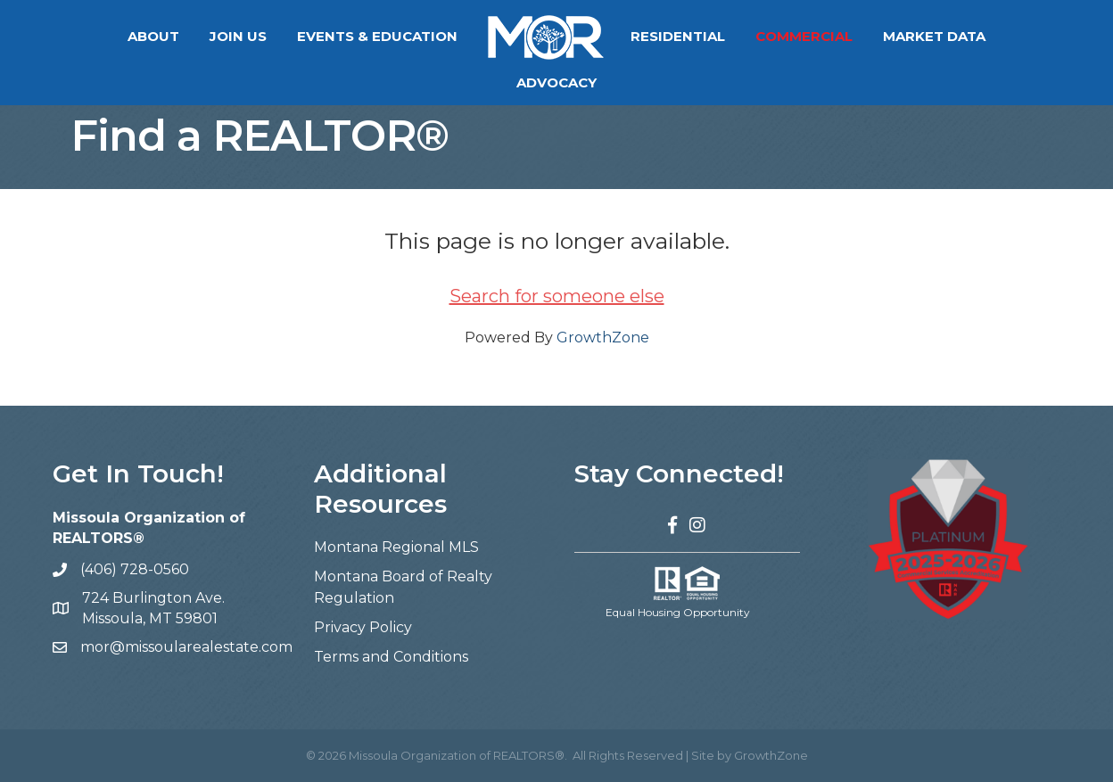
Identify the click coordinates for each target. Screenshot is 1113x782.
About (98, 36)
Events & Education (322, 36)
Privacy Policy (363, 627)
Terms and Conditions (391, 656)
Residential (622, 36)
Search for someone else (556, 296)
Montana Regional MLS (396, 547)
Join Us (182, 36)
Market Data (879, 36)
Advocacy (1000, 36)
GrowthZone (602, 337)
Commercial (748, 36)
